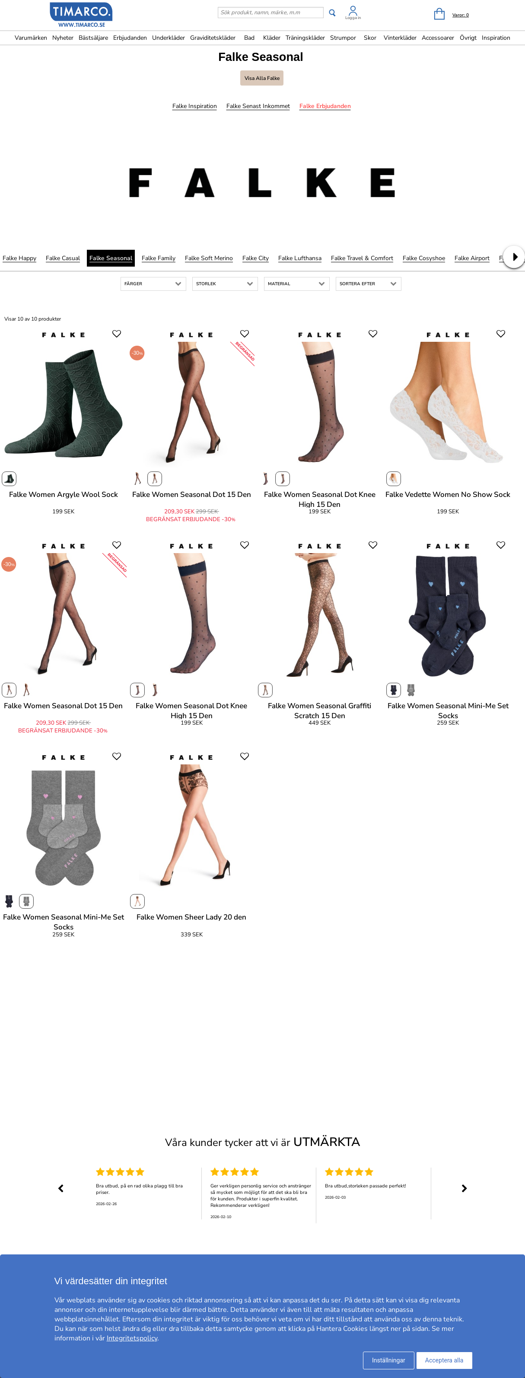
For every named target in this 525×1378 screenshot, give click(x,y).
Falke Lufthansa (299, 258)
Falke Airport (472, 258)
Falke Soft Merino (209, 258)
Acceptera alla (444, 1360)
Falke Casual (63, 258)
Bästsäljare (93, 38)
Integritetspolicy (132, 1338)
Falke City (255, 258)
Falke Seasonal (110, 258)
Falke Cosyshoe (424, 258)
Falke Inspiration (194, 106)
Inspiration (496, 38)
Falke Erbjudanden (325, 106)
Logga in (353, 17)
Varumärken (31, 38)
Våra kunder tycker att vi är (262, 1142)
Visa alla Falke (262, 78)
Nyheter (62, 38)
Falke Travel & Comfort (362, 258)
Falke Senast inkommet (258, 106)
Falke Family (158, 258)
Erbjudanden (130, 38)
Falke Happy (19, 258)
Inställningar (388, 1360)
